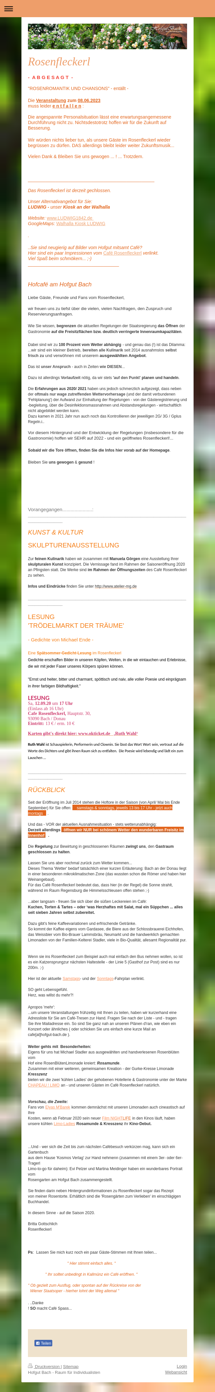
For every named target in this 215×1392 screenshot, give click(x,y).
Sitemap (71, 1366)
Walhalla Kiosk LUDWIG (80, 223)
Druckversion (44, 1366)
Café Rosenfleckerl (122, 253)
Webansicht (176, 1372)
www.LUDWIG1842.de (70, 218)
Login (182, 1366)
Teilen (43, 1343)
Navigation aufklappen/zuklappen (107, 9)
